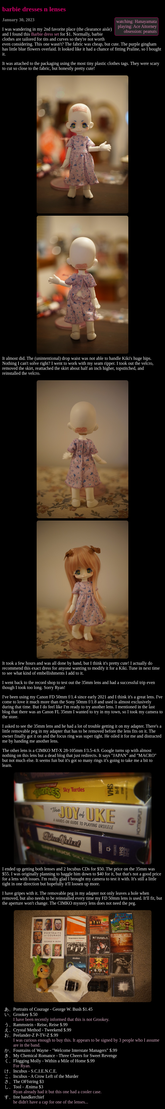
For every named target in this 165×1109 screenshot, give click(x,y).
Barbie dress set (45, 34)
